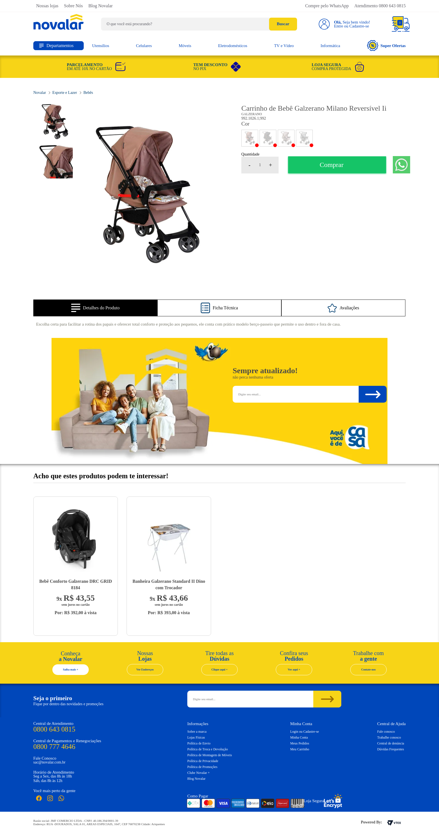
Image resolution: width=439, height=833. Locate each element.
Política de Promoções (202, 767)
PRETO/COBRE (268, 138)
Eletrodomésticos (232, 45)
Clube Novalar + (198, 773)
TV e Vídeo (284, 45)
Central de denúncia (390, 743)
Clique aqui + (219, 669)
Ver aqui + (294, 669)
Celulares (144, 45)
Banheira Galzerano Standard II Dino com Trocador (168, 584)
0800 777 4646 (54, 746)
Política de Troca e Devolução (207, 749)
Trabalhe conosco (389, 737)
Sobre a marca (197, 732)
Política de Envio (199, 743)
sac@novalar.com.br (49, 762)
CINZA (304, 138)
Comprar (332, 164)
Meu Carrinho (299, 749)
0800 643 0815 (54, 729)
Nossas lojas (47, 5)
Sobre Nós (73, 5)
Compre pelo (327, 5)
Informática (330, 45)
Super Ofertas (386, 45)
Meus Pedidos (299, 743)
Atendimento (380, 5)
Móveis (185, 45)
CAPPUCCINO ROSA (286, 138)
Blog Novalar (100, 5)
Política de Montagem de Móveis (209, 755)
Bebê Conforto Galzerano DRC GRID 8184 (75, 584)
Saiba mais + (70, 669)
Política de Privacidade (202, 761)
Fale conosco (386, 732)
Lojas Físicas (196, 737)
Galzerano (251, 114)
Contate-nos (368, 669)
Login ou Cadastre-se (304, 732)
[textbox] (199, 24)
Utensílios (100, 45)
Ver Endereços (145, 669)
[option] (147, 194)
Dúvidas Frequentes (390, 749)
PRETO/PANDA (249, 138)
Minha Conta (299, 737)
